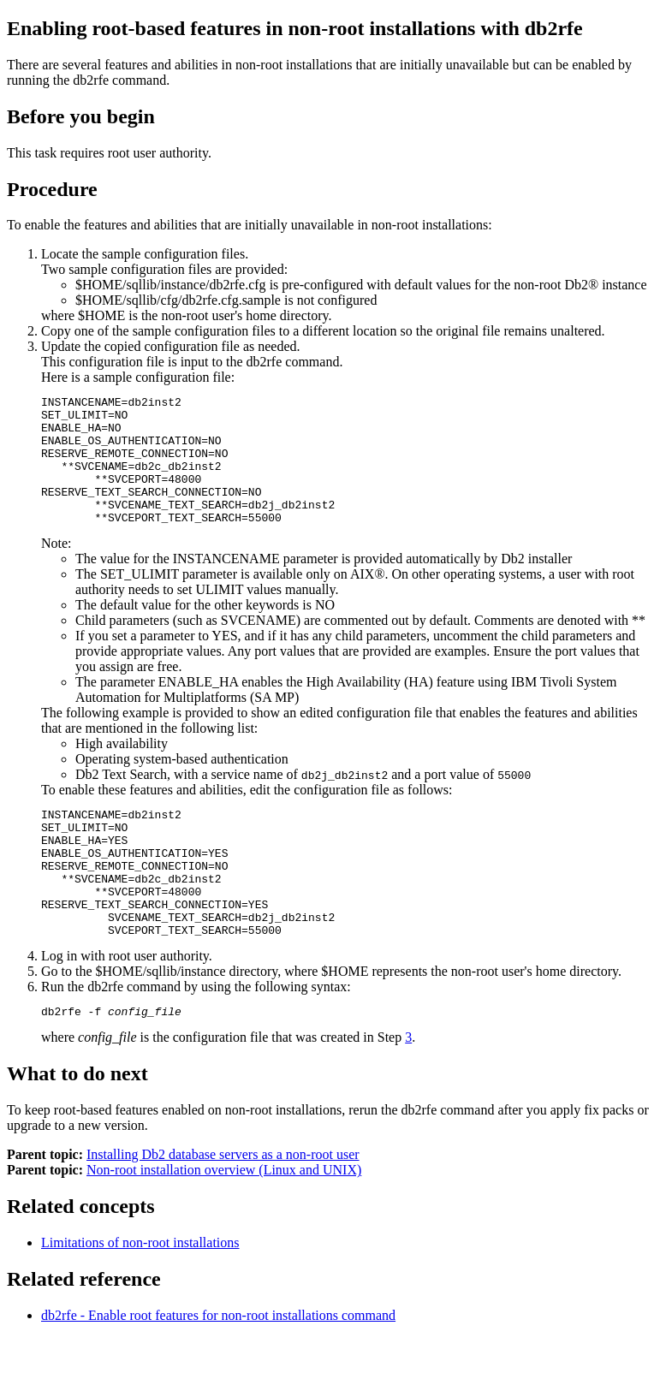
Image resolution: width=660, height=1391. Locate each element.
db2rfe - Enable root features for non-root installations (218, 1369)
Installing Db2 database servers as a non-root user (223, 1208)
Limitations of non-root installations (140, 1296)
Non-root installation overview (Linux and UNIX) (223, 1223)
